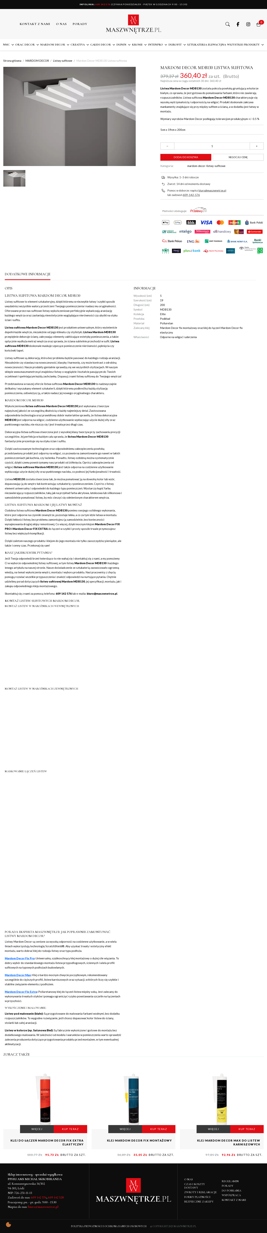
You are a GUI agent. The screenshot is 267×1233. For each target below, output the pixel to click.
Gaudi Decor (100, 44)
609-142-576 (191, 195)
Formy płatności (197, 1197)
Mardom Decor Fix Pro (20, 958)
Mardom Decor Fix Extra (21, 991)
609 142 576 (95, 4)
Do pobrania (231, 1190)
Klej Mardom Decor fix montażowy (139, 1140)
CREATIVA (78, 44)
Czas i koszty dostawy (194, 1185)
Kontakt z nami (35, 24)
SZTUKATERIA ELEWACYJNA (206, 44)
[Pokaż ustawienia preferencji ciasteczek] (8, 1224)
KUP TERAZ (70, 1129)
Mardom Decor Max (18, 975)
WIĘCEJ (36, 1129)
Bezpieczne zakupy (198, 1201)
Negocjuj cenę (238, 157)
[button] (227, 24)
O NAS (61, 24)
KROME (137, 44)
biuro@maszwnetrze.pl (212, 190)
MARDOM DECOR (52, 44)
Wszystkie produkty (243, 44)
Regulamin (230, 1181)
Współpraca (231, 1195)
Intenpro (155, 44)
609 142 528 (56, 1197)
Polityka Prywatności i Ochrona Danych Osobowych (109, 1226)
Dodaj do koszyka (186, 157)
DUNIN (121, 44)
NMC (6, 44)
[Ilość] (212, 146)
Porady (227, 1186)
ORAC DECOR (25, 44)
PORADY (80, 24)
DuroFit (175, 44)
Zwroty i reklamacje (200, 1192)
